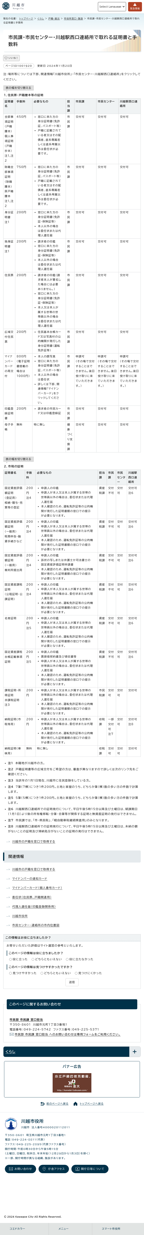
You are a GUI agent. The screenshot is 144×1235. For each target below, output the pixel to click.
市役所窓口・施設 (73, 18)
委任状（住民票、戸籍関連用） (32, 897)
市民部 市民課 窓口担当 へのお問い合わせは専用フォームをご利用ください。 (68, 1034)
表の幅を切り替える (18, 87)
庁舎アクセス (56, 1168)
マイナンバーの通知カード (29, 878)
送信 (72, 982)
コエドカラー (17, 1228)
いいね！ (13, 58)
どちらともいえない (48, 959)
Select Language (110, 7)
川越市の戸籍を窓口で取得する (33, 841)
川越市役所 (20, 916)
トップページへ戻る (92, 1103)
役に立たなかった (81, 959)
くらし (40, 18)
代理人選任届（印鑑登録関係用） (34, 906)
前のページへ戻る (58, 1103)
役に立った (20, 959)
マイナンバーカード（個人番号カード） (37, 887)
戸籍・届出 (54, 18)
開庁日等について (92, 1168)
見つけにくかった (90, 973)
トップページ (26, 18)
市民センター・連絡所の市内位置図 (36, 925)
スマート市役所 (111, 1228)
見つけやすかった (25, 973)
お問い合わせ (23, 1168)
